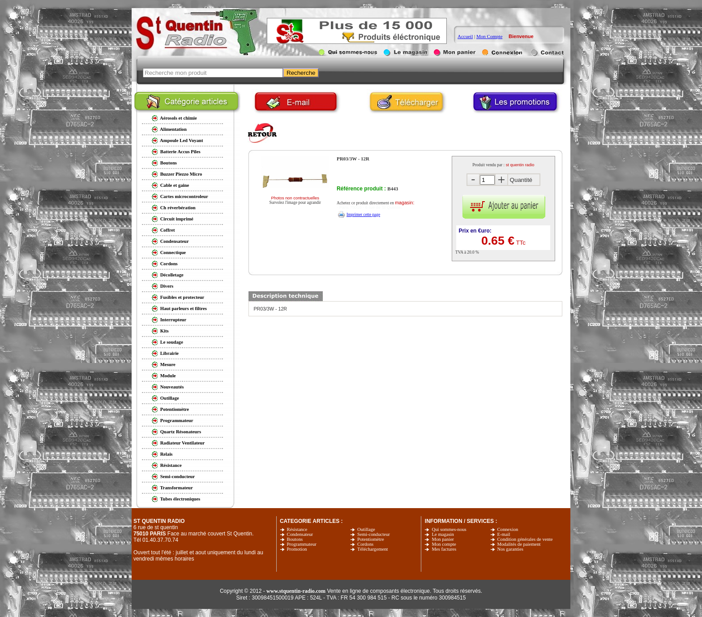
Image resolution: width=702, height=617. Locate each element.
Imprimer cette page (363, 214)
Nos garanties (510, 549)
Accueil (465, 36)
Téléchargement (372, 549)
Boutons (295, 539)
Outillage (366, 529)
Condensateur (300, 534)
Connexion (507, 529)
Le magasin (443, 534)
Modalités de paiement (519, 544)
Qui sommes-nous (449, 529)
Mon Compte (489, 36)
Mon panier (443, 539)
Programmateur (302, 544)
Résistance (297, 529)
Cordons (365, 544)
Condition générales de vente (525, 539)
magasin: (404, 202)
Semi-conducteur (373, 534)
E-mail (503, 534)
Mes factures (444, 549)
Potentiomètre (370, 539)
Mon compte (444, 544)
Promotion (297, 549)
